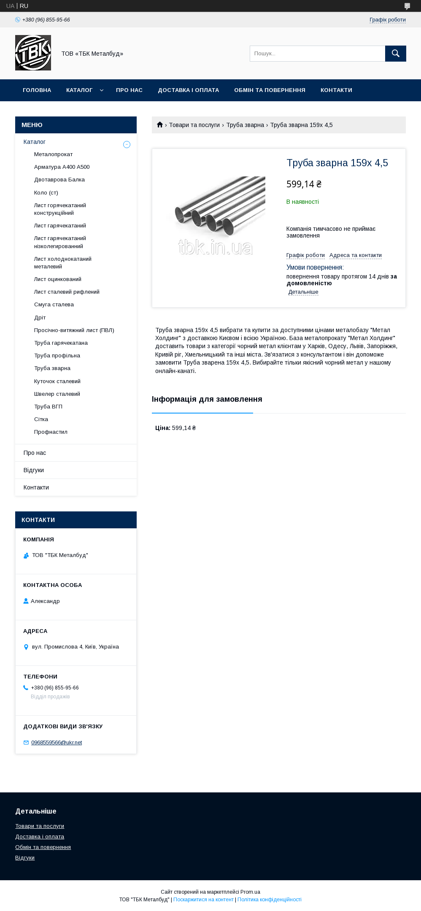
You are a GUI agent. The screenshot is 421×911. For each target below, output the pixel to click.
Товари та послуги (194, 125)
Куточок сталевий (57, 381)
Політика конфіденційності (269, 900)
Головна (37, 90)
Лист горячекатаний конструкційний (60, 209)
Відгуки (34, 470)
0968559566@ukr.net (56, 742)
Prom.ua (250, 892)
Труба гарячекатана (61, 343)
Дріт (40, 317)
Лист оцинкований (57, 279)
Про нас (129, 90)
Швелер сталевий (57, 394)
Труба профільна (57, 355)
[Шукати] (395, 54)
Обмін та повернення (269, 90)
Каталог (79, 90)
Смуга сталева (54, 304)
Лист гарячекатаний (60, 225)
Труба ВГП (48, 406)
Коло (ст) (46, 192)
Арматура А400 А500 (61, 167)
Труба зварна (245, 125)
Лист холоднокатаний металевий (63, 263)
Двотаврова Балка (59, 179)
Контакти (336, 90)
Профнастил (50, 432)
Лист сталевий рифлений (67, 292)
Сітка (41, 419)
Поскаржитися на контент (203, 900)
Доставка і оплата (188, 90)
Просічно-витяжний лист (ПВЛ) (74, 330)
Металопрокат (53, 154)
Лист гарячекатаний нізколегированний (60, 242)
